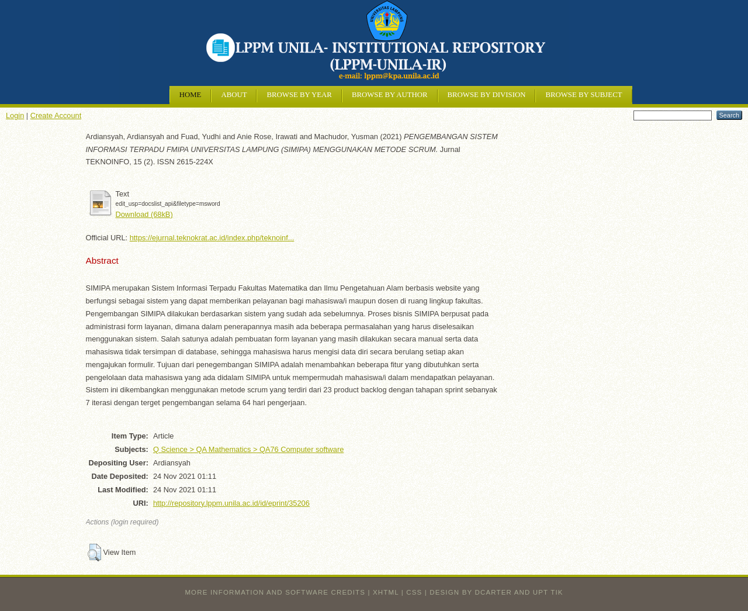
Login (15, 115)
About (234, 95)
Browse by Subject (583, 95)
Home (190, 95)
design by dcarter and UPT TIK (496, 592)
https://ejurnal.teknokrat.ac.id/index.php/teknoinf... (212, 237)
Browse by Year (298, 95)
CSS (414, 592)
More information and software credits (275, 592)
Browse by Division (487, 95)
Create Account (56, 115)
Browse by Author (390, 95)
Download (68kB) (144, 214)
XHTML (386, 592)
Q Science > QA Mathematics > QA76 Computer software (248, 449)
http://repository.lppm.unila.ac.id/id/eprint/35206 (231, 503)
